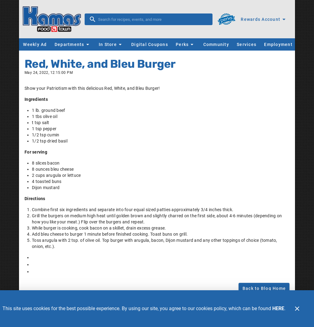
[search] (153, 19)
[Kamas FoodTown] (54, 19)
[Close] (297, 308)
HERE (278, 308)
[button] (73, 44)
